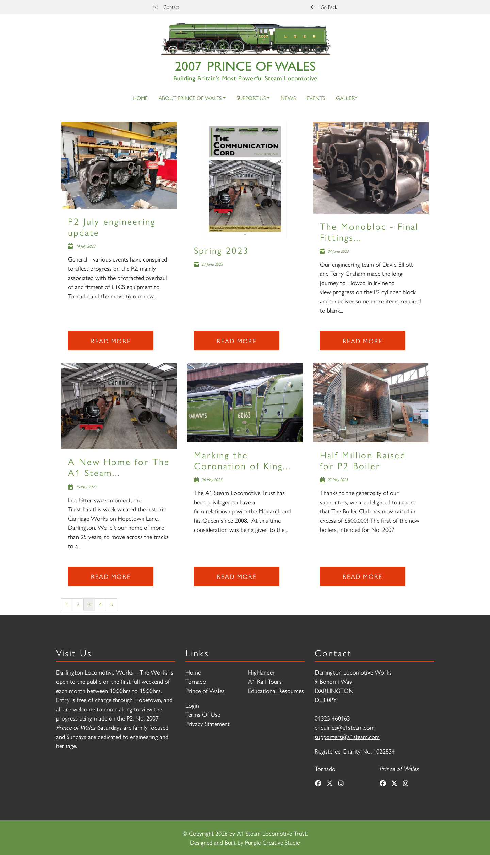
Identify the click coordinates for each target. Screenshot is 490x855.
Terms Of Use (202, 714)
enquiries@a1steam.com (345, 727)
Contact (166, 6)
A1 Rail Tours (265, 681)
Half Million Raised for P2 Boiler (363, 460)
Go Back (324, 6)
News (288, 98)
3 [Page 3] (89, 604)
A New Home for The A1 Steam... (119, 467)
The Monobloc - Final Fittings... (369, 231)
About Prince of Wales (190, 98)
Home (140, 98)
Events (316, 98)
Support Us (251, 98)
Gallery (346, 98)
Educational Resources (276, 690)
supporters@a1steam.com (347, 736)
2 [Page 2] (78, 604)
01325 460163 (332, 718)
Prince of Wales (205, 690)
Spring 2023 (221, 249)
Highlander (261, 672)
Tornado (195, 681)
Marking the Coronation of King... (242, 460)
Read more (111, 340)
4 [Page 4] (100, 604)
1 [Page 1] (66, 604)
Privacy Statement (207, 723)
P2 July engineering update (112, 226)
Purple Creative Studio (272, 842)
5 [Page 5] (111, 604)
